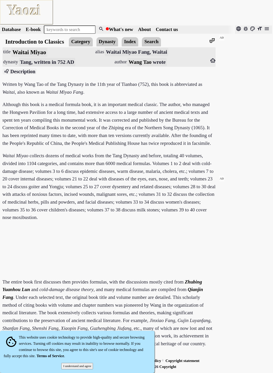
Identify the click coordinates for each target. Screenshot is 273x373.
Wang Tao (140, 62)
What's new (121, 29)
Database (11, 29)
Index (130, 41)
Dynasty (107, 41)
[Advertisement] (245, 103)
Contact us (167, 29)
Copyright (167, 367)
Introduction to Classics (34, 42)
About (145, 29)
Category (80, 41)
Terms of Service (50, 356)
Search (151, 41)
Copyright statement (183, 361)
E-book (33, 29)
